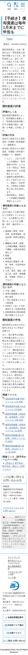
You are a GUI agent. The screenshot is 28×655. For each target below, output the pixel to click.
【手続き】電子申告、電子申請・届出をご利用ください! (13, 466)
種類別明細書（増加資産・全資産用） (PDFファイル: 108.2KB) (15, 417)
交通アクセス (16, 633)
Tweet (9, 39)
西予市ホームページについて (15, 562)
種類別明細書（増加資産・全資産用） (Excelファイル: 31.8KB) (15, 427)
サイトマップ (14, 557)
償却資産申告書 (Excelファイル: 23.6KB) (15, 408)
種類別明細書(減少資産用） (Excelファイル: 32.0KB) (14, 449)
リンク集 (12, 577)
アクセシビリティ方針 (15, 573)
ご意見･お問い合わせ (15, 641)
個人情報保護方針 (14, 567)
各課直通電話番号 (15, 617)
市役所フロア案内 (15, 625)
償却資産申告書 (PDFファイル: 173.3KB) (15, 400)
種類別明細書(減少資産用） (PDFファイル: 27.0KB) (15, 438)
